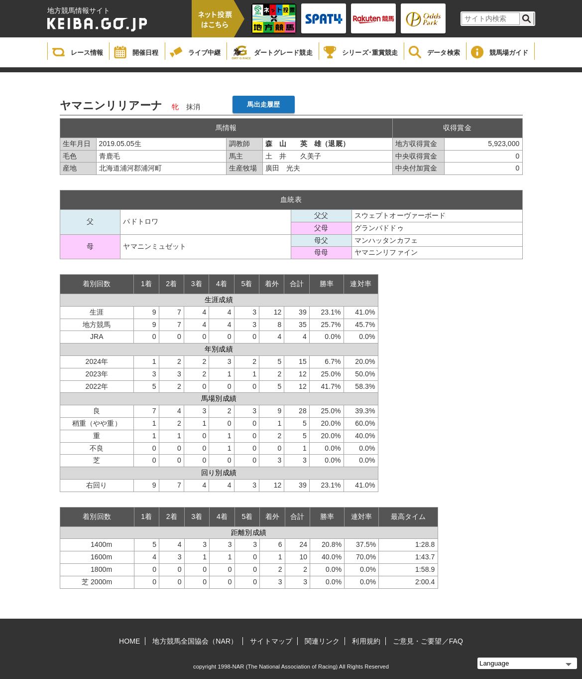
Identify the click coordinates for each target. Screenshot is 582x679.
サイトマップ (271, 641)
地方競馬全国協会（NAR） (194, 641)
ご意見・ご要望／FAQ (428, 641)
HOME (129, 641)
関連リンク (322, 641)
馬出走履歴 (263, 104)
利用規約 (366, 641)
